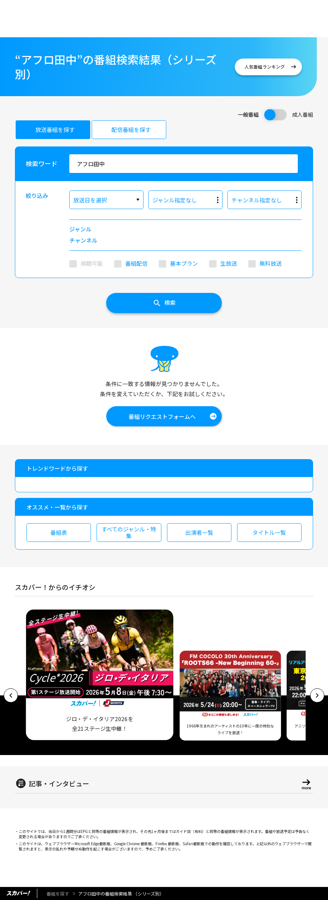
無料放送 (270, 263)
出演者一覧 (199, 532)
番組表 (58, 532)
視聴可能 (92, 263)
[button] (11, 695)
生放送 (228, 263)
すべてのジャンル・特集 (128, 532)
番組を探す (58, 893)
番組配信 (136, 263)
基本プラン (184, 263)
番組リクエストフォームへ (162, 416)
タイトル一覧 (269, 532)
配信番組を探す (131, 129)
